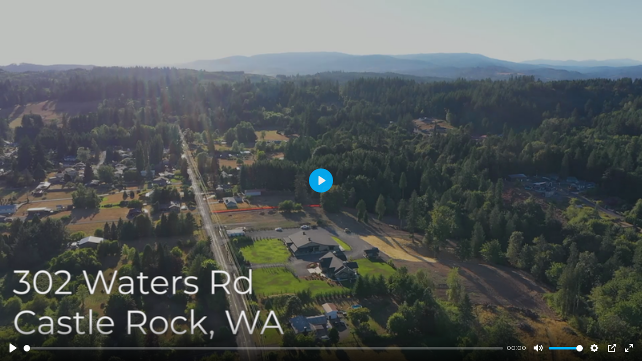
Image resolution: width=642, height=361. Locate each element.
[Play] (13, 348)
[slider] (263, 348)
